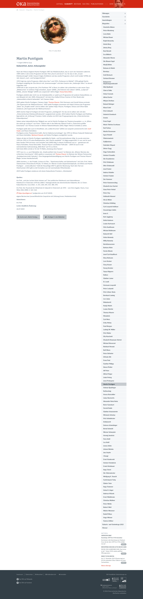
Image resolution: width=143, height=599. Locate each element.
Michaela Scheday (109, 415)
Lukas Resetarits (108, 398)
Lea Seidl (106, 442)
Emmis (105, 118)
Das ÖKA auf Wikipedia (24, 579)
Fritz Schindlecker (109, 418)
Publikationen (97, 4)
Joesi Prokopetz (108, 381)
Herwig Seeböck (108, 435)
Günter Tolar (107, 483)
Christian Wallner (109, 500)
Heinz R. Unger (108, 490)
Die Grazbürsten (108, 159)
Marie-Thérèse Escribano (111, 124)
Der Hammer (107, 179)
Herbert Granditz (109, 155)
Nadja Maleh (107, 306)
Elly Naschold (107, 336)
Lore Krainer (107, 261)
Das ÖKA (86, 4)
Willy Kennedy (108, 241)
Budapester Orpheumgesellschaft (110, 82)
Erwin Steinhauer (109, 466)
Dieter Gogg (107, 148)
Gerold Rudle (107, 408)
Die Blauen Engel (109, 61)
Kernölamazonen (108, 244)
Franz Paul (106, 360)
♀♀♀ (106, 4)
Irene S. (105, 213)
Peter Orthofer (108, 353)
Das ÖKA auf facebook (24, 582)
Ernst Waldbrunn (109, 497)
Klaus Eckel (107, 107)
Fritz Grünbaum (108, 162)
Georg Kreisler (108, 268)
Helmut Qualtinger (109, 387)
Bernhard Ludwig (109, 295)
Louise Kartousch (109, 224)
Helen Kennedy (108, 237)
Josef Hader (107, 169)
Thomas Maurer (53, 102)
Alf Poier (106, 370)
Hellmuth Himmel (109, 196)
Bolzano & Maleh (109, 68)
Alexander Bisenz (109, 58)
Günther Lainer (108, 278)
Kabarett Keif (107, 234)
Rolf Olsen (106, 350)
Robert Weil (107, 507)
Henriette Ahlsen (108, 27)
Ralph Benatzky (108, 41)
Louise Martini (108, 309)
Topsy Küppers (108, 271)
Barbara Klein (107, 247)
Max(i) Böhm (107, 64)
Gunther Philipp (108, 364)
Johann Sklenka (108, 449)
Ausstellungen (107, 20)
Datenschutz (29, 574)
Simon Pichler (107, 367)
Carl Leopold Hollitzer (110, 206)
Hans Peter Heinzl (109, 189)
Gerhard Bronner (109, 78)
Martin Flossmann (109, 131)
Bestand (77, 4)
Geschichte (106, 17)
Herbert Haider (108, 176)
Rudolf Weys (107, 514)
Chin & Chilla (107, 90)
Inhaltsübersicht (51, 574)
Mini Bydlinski (108, 87)
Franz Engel (107, 121)
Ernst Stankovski (109, 459)
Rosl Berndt (107, 51)
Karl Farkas (107, 128)
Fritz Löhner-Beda (109, 292)
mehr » (124, 544)
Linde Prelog (107, 377)
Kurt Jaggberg (108, 217)
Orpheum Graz (106, 535)
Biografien (29, 10)
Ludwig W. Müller (109, 329)
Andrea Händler (108, 172)
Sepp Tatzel (107, 470)
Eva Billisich (107, 54)
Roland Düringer (108, 104)
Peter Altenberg (108, 30)
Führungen (105, 13)
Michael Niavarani (109, 343)
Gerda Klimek (107, 251)
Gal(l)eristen (107, 141)
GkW (111, 4)
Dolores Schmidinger (110, 425)
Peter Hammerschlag (110, 182)
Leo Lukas (106, 299)
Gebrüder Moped (109, 145)
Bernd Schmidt (108, 428)
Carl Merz (106, 319)
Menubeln (106, 316)
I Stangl (105, 456)
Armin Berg (107, 44)
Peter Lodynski (108, 288)
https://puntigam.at (25, 193)
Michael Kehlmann (109, 230)
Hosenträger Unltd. (109, 210)
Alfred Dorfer (107, 97)
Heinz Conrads (108, 94)
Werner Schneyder (109, 432)
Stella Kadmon (108, 220)
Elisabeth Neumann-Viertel (112, 340)
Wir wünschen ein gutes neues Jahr (113, 547)
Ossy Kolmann (108, 258)
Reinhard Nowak (37, 135)
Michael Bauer (108, 37)
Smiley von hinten (107, 556)
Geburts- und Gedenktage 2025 (113, 524)
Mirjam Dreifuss (108, 101)
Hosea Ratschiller (66, 92)
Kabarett (69, 4)
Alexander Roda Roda (110, 401)
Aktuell (59, 4)
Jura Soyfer (107, 452)
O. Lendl (106, 282)
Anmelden (63, 574)
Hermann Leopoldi (109, 285)
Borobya (106, 71)
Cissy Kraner (107, 265)
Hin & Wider (107, 200)
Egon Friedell (107, 135)
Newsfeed (39, 574)
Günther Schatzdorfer (110, 411)
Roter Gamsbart (108, 405)
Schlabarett (107, 422)
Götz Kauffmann (108, 227)
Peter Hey (106, 193)
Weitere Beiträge (106, 565)
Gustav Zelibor (108, 521)
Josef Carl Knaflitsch (110, 254)
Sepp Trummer (108, 487)
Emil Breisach (107, 75)
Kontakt (118, 4)
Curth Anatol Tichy (109, 480)
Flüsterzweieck (108, 138)
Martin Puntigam (39, 10)
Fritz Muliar (107, 333)
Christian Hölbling (109, 203)
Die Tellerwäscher (109, 473)
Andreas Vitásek (108, 493)
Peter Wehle (107, 504)
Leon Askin (107, 34)
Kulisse (105, 275)
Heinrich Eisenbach (109, 114)
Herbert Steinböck (109, 463)
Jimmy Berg (107, 47)
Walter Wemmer (109, 511)
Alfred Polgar (107, 374)
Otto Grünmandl (108, 165)
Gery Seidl (106, 439)
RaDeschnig (107, 391)
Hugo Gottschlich (109, 152)
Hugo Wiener (107, 517)
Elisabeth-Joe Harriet (110, 186)
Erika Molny (107, 323)
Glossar (104, 528)
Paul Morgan (107, 326)
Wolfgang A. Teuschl (110, 476)
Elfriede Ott (107, 357)
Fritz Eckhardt (108, 111)
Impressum (20, 574)
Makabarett (107, 302)
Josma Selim (107, 446)
